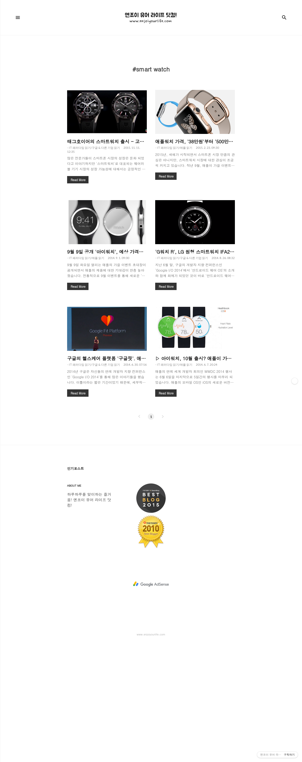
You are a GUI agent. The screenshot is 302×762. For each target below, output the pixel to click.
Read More (78, 238)
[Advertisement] (151, 71)
